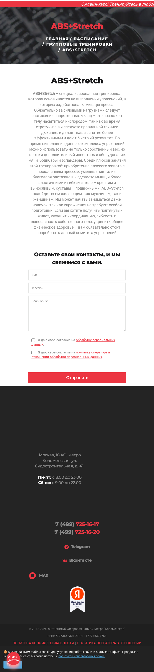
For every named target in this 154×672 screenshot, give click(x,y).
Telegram (77, 547)
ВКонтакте (77, 560)
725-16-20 (77, 532)
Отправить (77, 377)
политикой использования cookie (82, 656)
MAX (38, 575)
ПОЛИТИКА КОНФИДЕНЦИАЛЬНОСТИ (43, 643)
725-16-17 (77, 524)
